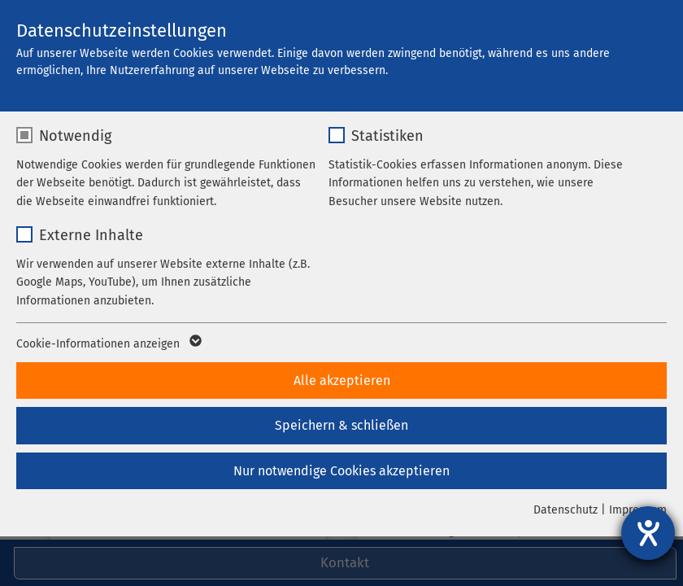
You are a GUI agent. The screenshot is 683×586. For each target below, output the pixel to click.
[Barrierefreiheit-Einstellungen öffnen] (648, 533)
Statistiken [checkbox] (387, 136)
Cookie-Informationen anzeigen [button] (107, 344)
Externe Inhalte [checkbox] (91, 235)
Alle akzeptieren (342, 380)
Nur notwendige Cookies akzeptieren (341, 471)
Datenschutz (565, 510)
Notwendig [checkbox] (75, 136)
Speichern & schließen (341, 425)
